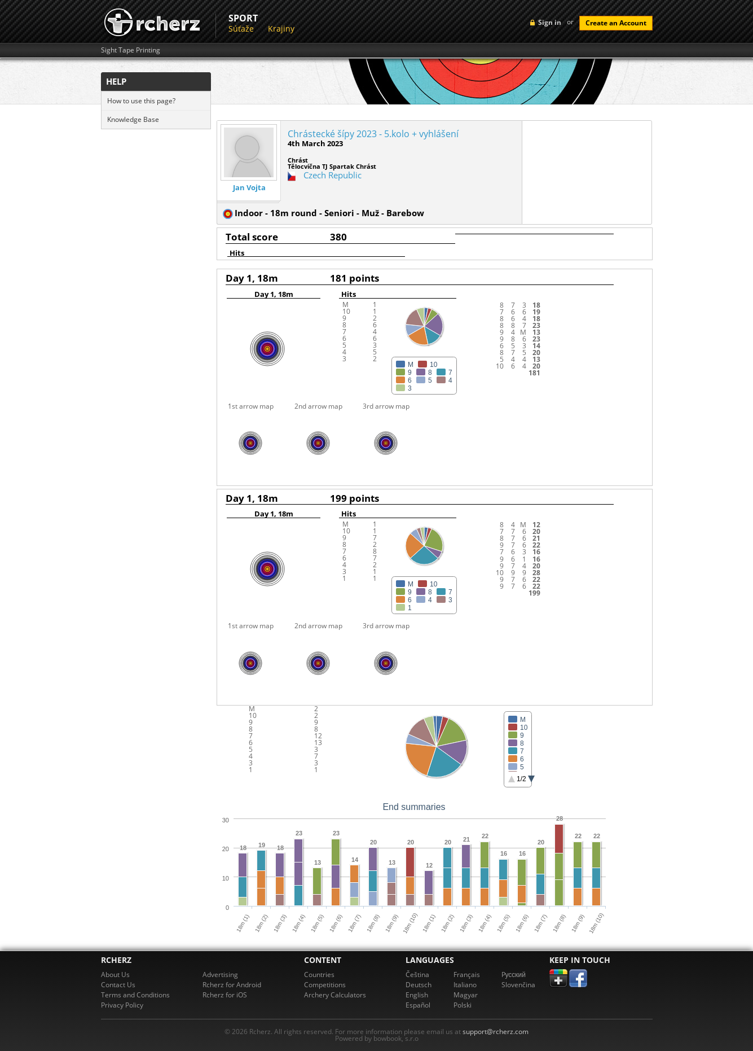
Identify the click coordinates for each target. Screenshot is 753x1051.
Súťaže (241, 28)
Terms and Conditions (135, 995)
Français (466, 974)
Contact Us (118, 984)
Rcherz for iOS (224, 995)
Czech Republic (332, 175)
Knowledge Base (133, 119)
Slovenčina (518, 984)
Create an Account (615, 23)
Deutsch (418, 984)
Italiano (465, 984)
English (417, 995)
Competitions (325, 984)
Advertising (220, 974)
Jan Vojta (249, 187)
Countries (319, 974)
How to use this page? (141, 101)
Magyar (465, 995)
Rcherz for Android (231, 984)
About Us (115, 974)
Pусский (513, 974)
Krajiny (281, 28)
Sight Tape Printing (130, 50)
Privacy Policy (122, 1005)
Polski (462, 1005)
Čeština (417, 974)
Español (418, 1005)
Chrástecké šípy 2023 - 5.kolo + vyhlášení (373, 134)
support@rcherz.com (496, 1031)
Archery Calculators (335, 995)
